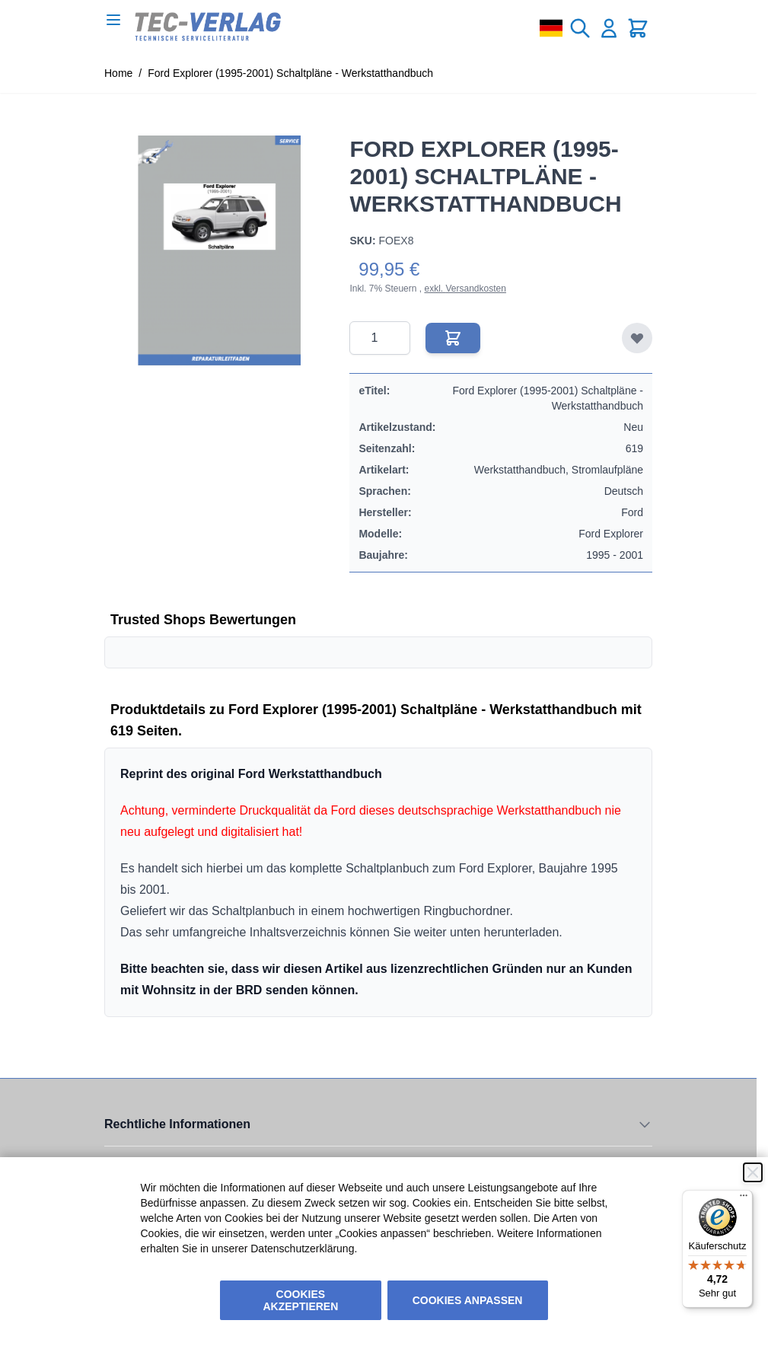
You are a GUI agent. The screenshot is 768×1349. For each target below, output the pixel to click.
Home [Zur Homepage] (118, 73)
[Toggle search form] (580, 28)
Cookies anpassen (468, 1300)
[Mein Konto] (608, 28)
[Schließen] (753, 1172)
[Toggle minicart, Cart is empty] (637, 28)
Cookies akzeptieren (301, 1300)
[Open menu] (113, 20)
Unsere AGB (131, 1155)
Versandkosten (475, 288)
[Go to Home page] (208, 26)
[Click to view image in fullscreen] (219, 250)
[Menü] (744, 1199)
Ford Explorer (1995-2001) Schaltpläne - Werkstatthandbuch (290, 73)
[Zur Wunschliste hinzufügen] (637, 338)
